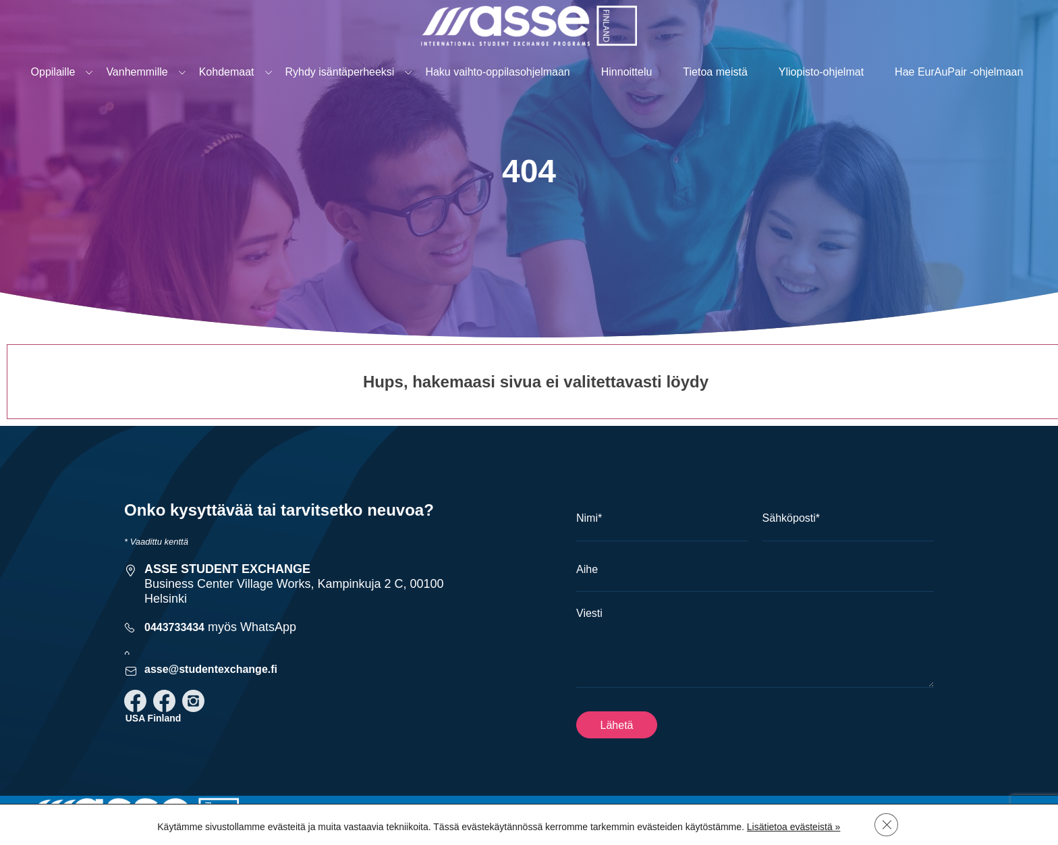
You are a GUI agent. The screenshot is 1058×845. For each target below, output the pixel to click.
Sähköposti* (791, 518)
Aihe (587, 569)
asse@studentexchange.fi (210, 669)
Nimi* (589, 518)
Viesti (589, 613)
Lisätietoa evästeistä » (793, 826)
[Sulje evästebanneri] (886, 824)
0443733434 (174, 627)
